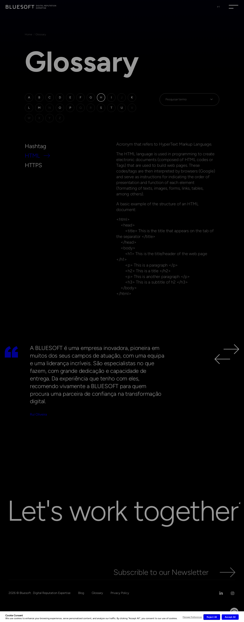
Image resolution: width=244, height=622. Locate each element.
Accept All (230, 617)
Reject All (212, 617)
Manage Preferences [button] (192, 617)
